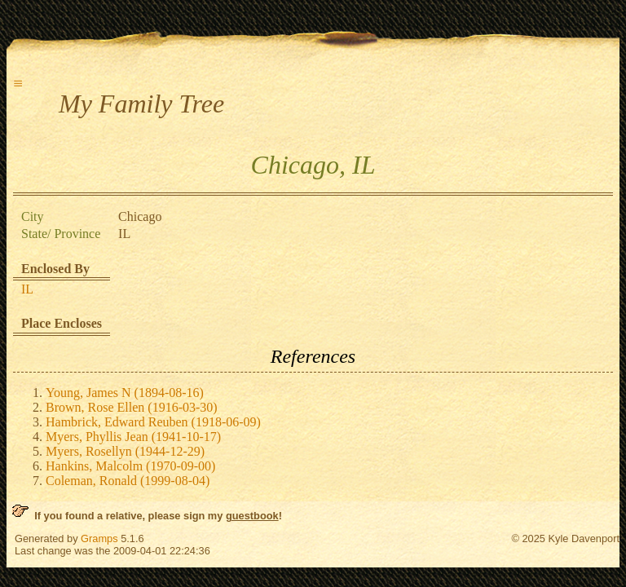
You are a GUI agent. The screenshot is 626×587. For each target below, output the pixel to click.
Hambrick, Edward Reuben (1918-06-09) (153, 422)
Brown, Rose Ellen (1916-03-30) (132, 407)
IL (27, 289)
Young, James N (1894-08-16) (125, 392)
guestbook (252, 516)
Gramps (99, 538)
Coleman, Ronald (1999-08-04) (127, 481)
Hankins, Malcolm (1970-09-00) (130, 466)
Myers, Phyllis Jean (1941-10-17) (133, 437)
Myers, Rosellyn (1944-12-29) (125, 451)
